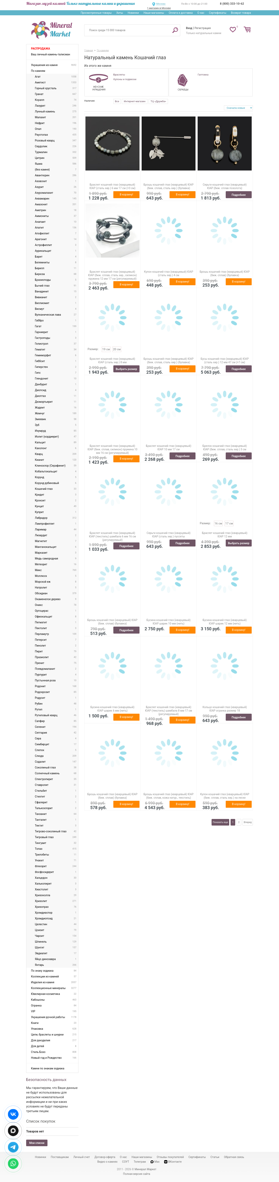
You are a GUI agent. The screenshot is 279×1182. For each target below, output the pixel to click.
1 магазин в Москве (159, 8)
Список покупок (40, 1121)
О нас (200, 12)
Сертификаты (217, 12)
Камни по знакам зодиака (47, 1068)
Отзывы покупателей (170, 1157)
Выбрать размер (126, 369)
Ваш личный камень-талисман (50, 54)
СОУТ (125, 1161)
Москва (160, 3)
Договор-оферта (105, 1157)
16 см (218, 523)
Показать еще (220, 822)
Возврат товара (241, 12)
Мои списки (36, 1142)
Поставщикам (60, 1157)
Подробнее (239, 194)
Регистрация (203, 28)
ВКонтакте (173, 1161)
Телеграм (140, 1161)
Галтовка (203, 74)
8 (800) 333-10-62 (232, 3)
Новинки (133, 12)
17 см (229, 523)
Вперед (248, 822)
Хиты (119, 12)
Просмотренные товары (96, 12)
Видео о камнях (107, 1161)
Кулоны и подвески (124, 79)
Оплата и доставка (181, 12)
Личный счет (81, 1157)
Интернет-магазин (135, 101)
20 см (117, 349)
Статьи (214, 1157)
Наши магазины (154, 12)
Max (155, 1161)
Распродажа (40, 48)
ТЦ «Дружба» (158, 101)
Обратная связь (234, 1157)
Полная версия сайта (136, 1173)
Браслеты (119, 74)
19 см (106, 349)
